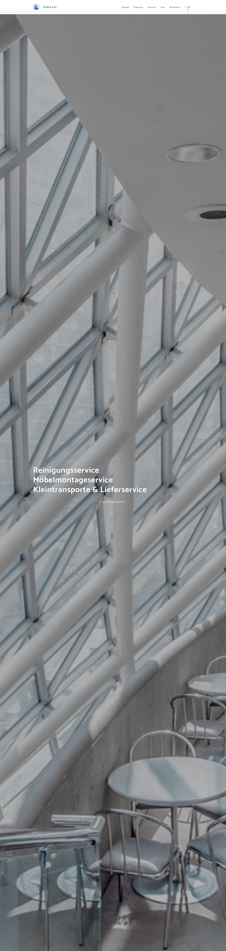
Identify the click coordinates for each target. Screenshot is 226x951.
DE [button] (187, 7)
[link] (45, 7)
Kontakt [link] (175, 7)
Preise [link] (152, 7)
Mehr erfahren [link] (113, 501)
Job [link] (162, 7)
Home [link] (125, 7)
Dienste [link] (138, 7)
